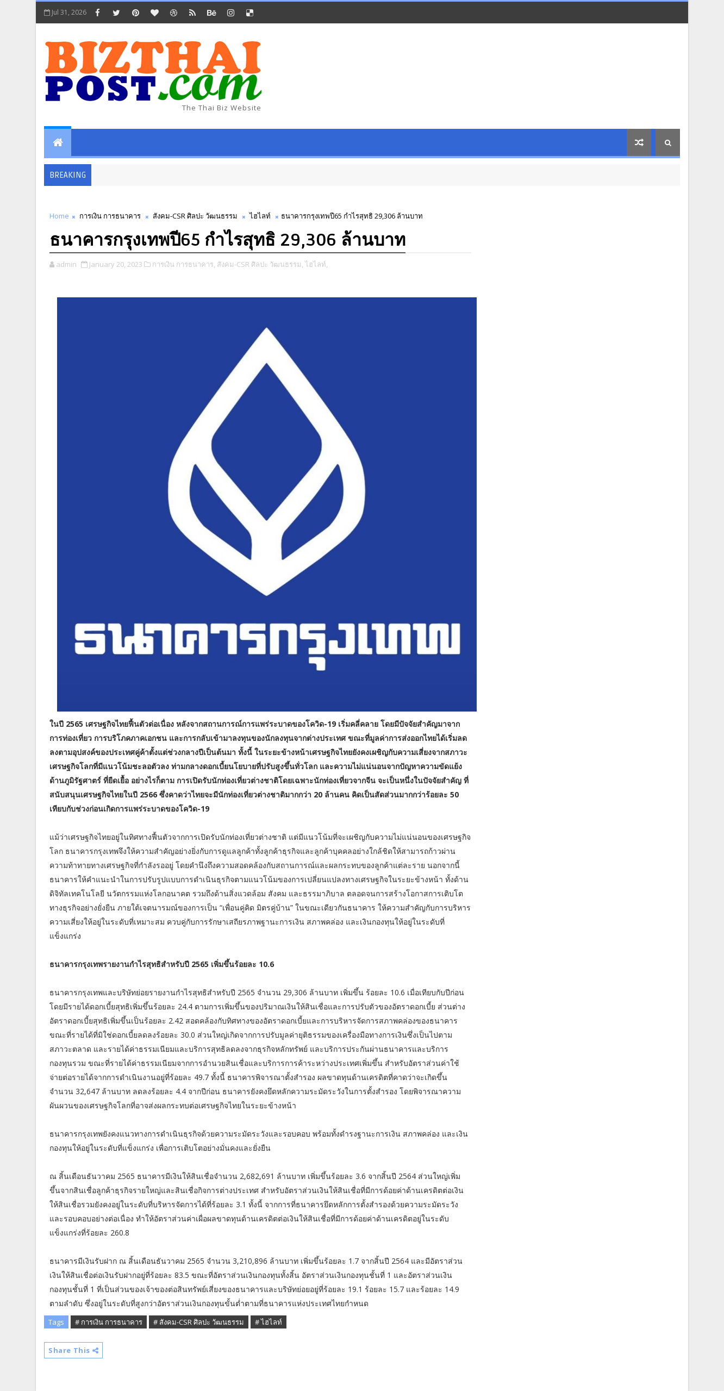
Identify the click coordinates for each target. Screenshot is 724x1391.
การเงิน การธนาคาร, (183, 264)
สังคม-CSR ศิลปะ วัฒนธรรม (195, 216)
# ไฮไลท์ (268, 1322)
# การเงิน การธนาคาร (108, 1322)
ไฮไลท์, (316, 264)
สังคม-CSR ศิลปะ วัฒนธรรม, (260, 264)
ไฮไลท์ (260, 216)
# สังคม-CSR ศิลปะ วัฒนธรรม (198, 1322)
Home (59, 216)
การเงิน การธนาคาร (110, 216)
